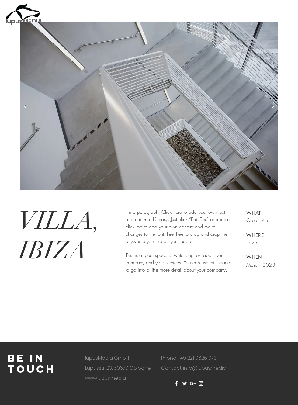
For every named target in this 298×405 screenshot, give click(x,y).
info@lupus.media (204, 368)
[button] (149, 106)
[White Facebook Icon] (176, 383)
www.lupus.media (105, 378)
